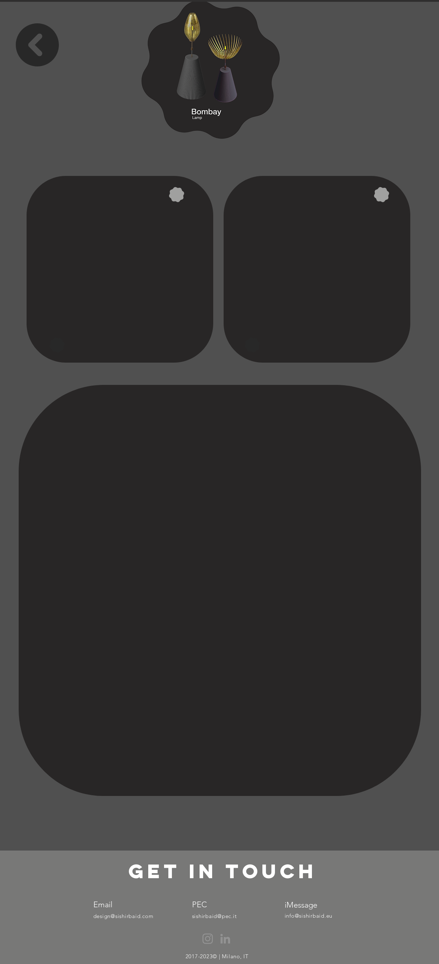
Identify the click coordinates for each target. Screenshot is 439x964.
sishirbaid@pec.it (214, 916)
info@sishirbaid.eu (309, 915)
